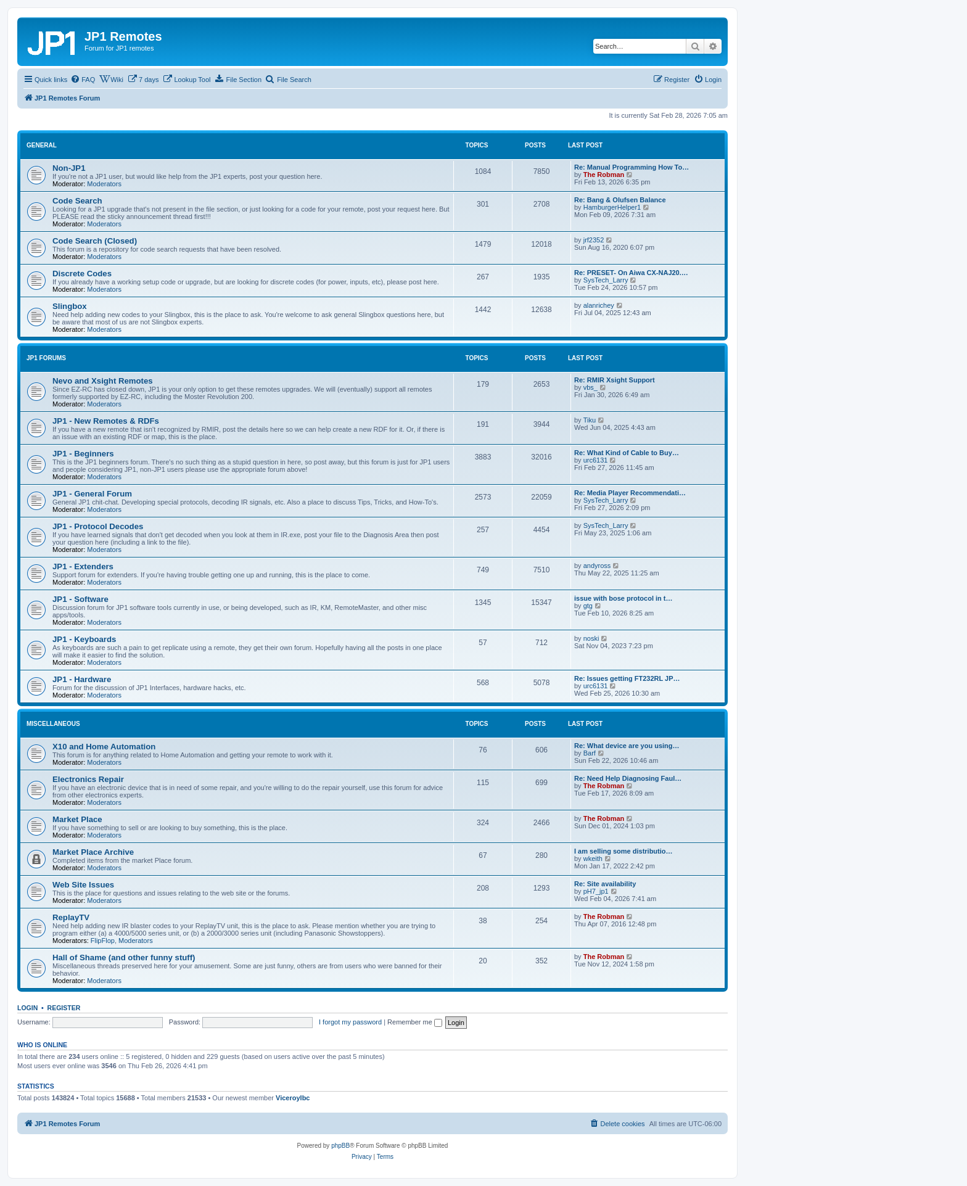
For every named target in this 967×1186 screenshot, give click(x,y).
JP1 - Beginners (83, 453)
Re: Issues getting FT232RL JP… (627, 678)
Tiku (589, 420)
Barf (589, 753)
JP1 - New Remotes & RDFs (105, 421)
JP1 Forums (46, 358)
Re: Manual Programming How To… (631, 167)
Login (27, 1007)
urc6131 (595, 460)
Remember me (414, 1022)
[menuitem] (82, 79)
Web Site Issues (83, 884)
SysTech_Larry (605, 280)
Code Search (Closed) (94, 240)
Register (64, 1007)
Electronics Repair (88, 779)
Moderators (104, 183)
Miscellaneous (53, 723)
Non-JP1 (69, 168)
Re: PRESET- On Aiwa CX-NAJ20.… (631, 272)
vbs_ (590, 387)
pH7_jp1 (596, 891)
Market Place (77, 819)
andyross (597, 565)
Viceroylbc (293, 1098)
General (42, 145)
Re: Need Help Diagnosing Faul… (627, 778)
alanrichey (598, 305)
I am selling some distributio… (623, 851)
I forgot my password (350, 1022)
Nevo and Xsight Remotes (102, 380)
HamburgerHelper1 (612, 207)
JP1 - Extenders (82, 566)
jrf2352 (593, 240)
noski (591, 638)
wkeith (593, 858)
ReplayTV (70, 917)
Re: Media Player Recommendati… (630, 492)
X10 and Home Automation (103, 746)
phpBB (340, 1145)
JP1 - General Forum (92, 493)
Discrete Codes (82, 273)
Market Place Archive (93, 852)
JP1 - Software (80, 599)
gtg (588, 605)
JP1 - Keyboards (84, 639)
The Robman (604, 174)
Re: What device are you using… (627, 745)
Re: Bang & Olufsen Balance (620, 200)
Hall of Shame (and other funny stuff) (123, 957)
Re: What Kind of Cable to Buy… (626, 452)
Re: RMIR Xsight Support (614, 380)
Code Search (77, 200)
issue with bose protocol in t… (623, 598)
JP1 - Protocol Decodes (97, 526)
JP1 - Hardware (81, 679)
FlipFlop (103, 940)
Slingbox (69, 306)
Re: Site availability (605, 883)
